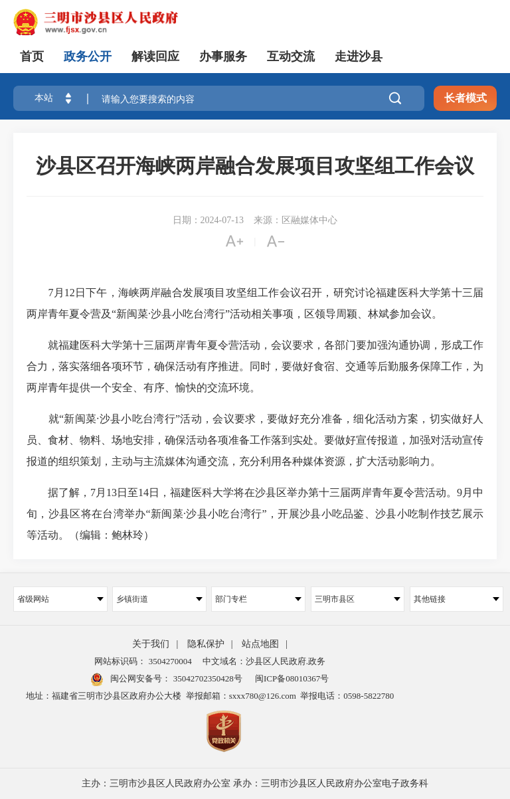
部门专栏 (258, 599)
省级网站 (60, 599)
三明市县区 (358, 599)
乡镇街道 (159, 599)
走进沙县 (358, 56)
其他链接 (457, 599)
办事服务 (223, 56)
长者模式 (465, 98)
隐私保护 (205, 644)
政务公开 (88, 56)
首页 (32, 56)
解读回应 (155, 56)
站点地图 (260, 644)
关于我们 (150, 644)
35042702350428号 (206, 678)
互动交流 (291, 56)
